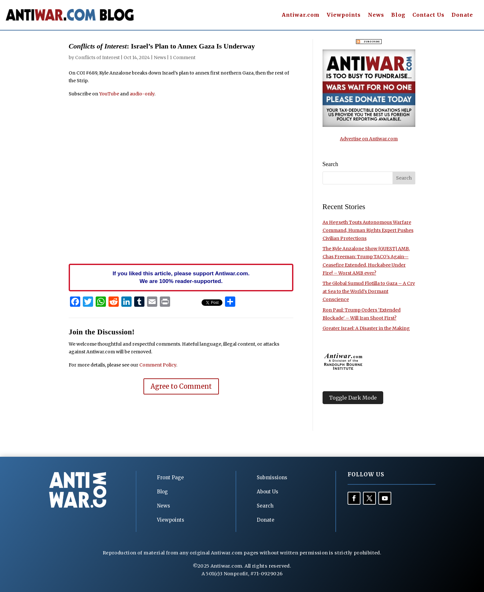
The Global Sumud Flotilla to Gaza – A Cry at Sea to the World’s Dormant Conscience (369, 291)
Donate (462, 15)
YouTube (109, 94)
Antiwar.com (301, 15)
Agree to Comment (181, 386)
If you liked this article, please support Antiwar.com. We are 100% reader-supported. (181, 277)
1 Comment (182, 57)
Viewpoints (344, 15)
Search (265, 506)
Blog (398, 15)
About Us (267, 492)
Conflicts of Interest (97, 57)
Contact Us (428, 15)
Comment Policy (157, 365)
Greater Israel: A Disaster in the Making (366, 328)
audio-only (142, 94)
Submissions (272, 477)
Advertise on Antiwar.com (369, 139)
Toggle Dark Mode (353, 397)
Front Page (170, 477)
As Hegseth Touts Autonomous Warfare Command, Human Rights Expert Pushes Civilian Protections (368, 230)
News (376, 15)
